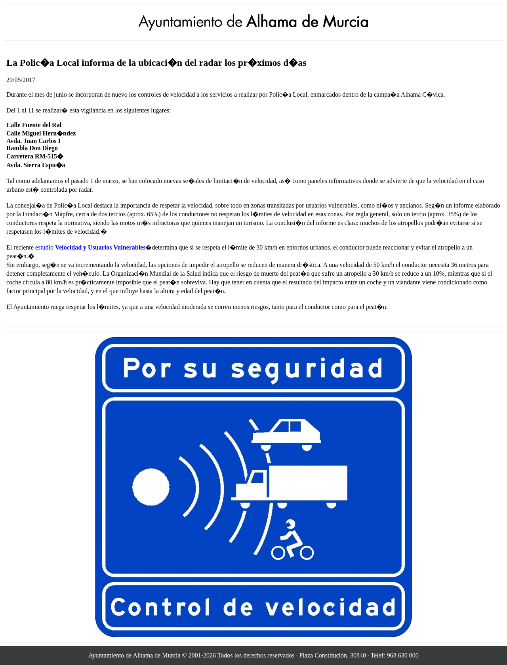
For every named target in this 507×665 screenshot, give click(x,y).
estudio (90, 247)
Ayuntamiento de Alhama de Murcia (134, 655)
